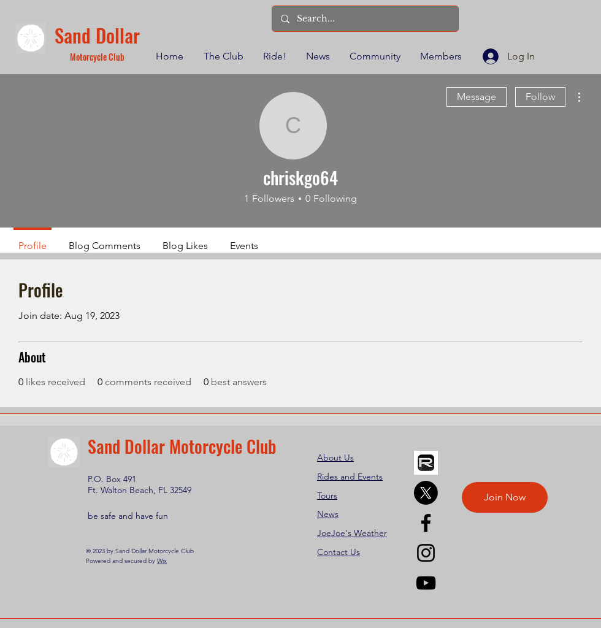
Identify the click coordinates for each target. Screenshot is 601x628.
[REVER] (426, 463)
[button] (223, 56)
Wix (162, 561)
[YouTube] (426, 583)
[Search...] (364, 18)
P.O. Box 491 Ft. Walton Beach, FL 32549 (139, 484)
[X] (426, 493)
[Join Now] (505, 497)
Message (476, 96)
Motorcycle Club (97, 56)
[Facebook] (426, 523)
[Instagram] (426, 553)
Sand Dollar (97, 35)
